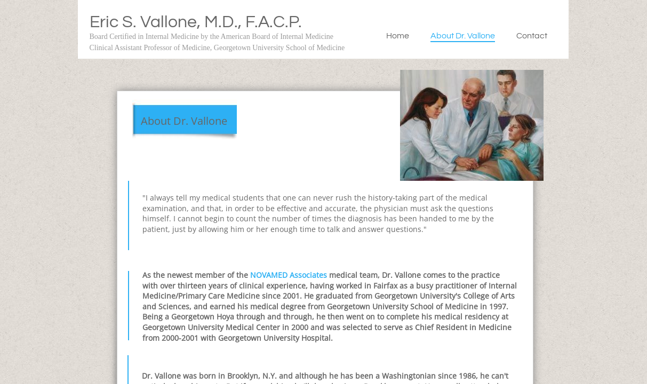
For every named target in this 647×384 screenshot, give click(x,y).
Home (397, 35)
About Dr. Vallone (462, 35)
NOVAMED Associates (289, 275)
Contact (531, 35)
